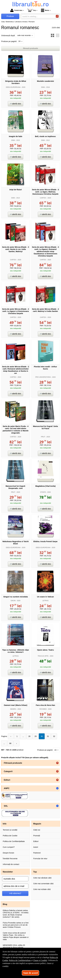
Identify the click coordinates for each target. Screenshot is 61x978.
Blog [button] (5, 904)
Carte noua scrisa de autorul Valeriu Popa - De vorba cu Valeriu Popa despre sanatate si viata (15, 936)
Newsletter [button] (8, 872)
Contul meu (16, 10)
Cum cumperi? (9, 847)
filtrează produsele (30, 48)
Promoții (36, 836)
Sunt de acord (30, 973)
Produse (10, 16)
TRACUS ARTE (43, 656)
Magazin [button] (37, 824)
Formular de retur (40, 858)
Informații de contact (11, 864)
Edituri (36, 841)
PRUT (43, 437)
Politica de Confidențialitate (14, 841)
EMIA (43, 87)
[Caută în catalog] (57, 16)
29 (36, 736)
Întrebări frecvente (10, 858)
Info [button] (4, 824)
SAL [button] (6, 806)
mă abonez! (15, 893)
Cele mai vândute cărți (42, 878)
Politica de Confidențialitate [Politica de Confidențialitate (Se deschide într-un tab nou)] (20, 960)
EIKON (13, 600)
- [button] (57, 788)
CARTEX (43, 198)
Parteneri (37, 853)
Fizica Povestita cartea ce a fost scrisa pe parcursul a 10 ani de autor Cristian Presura (15, 925)
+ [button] (57, 763)
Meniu (45, 10)
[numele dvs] (15, 878)
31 (48, 736)
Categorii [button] (8, 771)
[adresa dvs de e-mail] (15, 886)
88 (10, 743)
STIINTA (43, 492)
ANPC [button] (7, 788)
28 (29, 736)
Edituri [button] (7, 780)
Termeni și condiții (10, 830)
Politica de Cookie (10, 836)
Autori (35, 847)
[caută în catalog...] (38, 16)
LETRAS (45, 600)
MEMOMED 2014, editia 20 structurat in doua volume (14, 946)
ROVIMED (43, 709)
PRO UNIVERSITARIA (43, 377)
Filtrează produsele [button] (13, 763)
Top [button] (35, 872)
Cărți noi (36, 830)
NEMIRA (13, 709)
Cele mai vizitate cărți (42, 889)
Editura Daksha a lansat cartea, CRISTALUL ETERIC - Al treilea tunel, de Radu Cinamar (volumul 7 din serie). (15, 913)
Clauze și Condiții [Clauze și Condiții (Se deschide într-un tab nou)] (40, 960)
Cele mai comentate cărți (43, 883)
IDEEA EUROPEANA (13, 87)
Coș (31, 10)
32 (54, 736)
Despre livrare (8, 853)
